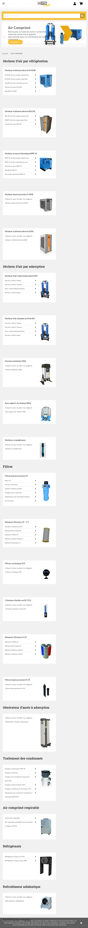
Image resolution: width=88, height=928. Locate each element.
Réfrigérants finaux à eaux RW (16, 861)
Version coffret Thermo (13, 284)
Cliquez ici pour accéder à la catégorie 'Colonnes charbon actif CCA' (18, 607)
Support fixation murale (13, 488)
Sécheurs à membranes (15, 440)
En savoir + (15, 42)
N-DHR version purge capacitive (16, 79)
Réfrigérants (12, 846)
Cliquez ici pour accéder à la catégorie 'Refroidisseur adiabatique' (18, 899)
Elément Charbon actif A (14, 527)
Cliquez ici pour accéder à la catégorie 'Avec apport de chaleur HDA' (18, 410)
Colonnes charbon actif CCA (18, 600)
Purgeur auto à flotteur (13, 493)
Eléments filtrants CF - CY (17, 522)
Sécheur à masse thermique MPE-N (21, 153)
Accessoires (9, 501)
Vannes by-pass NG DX (13, 124)
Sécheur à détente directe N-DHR (20, 70)
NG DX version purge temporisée (17, 116)
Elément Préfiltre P (12, 535)
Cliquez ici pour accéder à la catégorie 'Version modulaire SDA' (18, 368)
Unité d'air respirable (12, 818)
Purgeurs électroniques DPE (15, 785)
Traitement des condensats (23, 758)
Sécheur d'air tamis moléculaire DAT (21, 276)
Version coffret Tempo (13, 280)
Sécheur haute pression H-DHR (19, 194)
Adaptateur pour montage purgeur (17, 497)
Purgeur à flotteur (11, 773)
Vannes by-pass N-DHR (13, 87)
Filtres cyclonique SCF (15, 563)
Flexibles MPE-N (11, 170)
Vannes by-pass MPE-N (13, 166)
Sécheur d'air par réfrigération (25, 61)
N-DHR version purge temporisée (17, 75)
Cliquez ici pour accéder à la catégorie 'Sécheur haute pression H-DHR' (18, 201)
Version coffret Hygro (13, 293)
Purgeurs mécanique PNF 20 (15, 769)
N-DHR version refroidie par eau (16, 83)
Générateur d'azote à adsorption (26, 707)
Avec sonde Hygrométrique (14, 288)
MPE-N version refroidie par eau (16, 162)
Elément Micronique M (13, 531)
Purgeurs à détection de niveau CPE (18, 789)
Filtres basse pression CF (16, 476)
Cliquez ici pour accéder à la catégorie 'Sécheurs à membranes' (18, 447)
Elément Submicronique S (14, 539)
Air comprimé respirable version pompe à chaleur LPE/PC (19, 824)
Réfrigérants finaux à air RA (15, 856)
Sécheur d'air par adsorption (24, 266)
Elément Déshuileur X (12, 543)
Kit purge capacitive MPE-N (15, 174)
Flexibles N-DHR (11, 91)
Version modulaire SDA (15, 361)
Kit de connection (11, 484)
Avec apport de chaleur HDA (18, 403)
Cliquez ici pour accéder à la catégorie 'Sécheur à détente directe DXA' (18, 238)
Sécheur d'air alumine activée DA (20, 318)
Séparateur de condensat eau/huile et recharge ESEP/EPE (18, 795)
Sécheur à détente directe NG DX (20, 111)
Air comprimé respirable (21, 807)
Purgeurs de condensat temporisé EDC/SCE (17, 779)
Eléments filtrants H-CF (16, 637)
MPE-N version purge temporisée (17, 158)
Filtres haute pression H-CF (17, 680)
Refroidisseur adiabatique (21, 886)
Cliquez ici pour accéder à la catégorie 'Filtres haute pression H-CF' (18, 686)
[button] (4, 36)
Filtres (7, 466)
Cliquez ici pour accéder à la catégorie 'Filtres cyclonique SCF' (18, 570)
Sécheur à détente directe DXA (19, 231)
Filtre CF (8, 480)
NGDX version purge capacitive (16, 120)
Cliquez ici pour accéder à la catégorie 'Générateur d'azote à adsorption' (18, 720)
